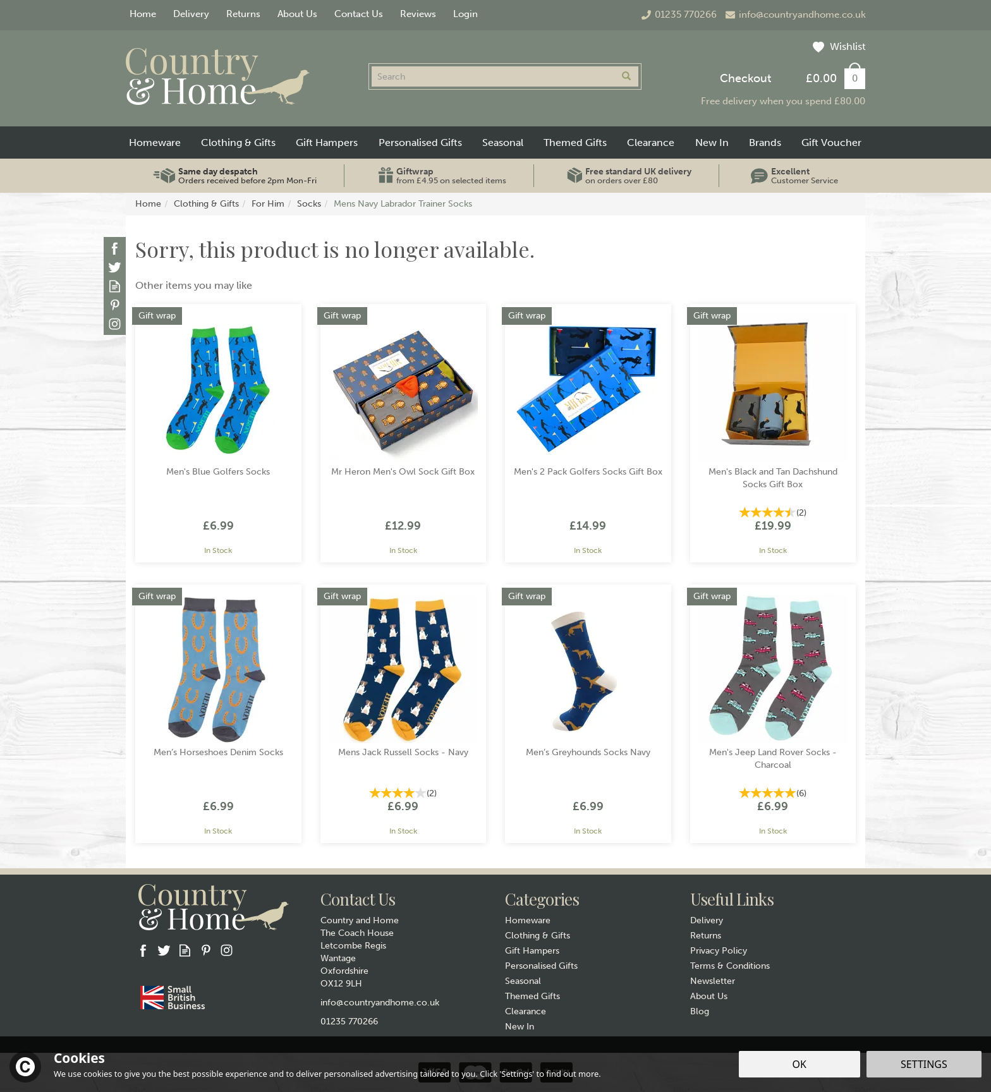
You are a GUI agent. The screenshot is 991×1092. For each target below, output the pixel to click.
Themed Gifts (532, 996)
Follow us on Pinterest (115, 305)
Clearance (525, 1011)
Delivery (706, 920)
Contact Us (358, 14)
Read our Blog (115, 286)
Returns (705, 935)
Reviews (418, 14)
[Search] (493, 76)
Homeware (527, 920)
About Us (708, 996)
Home (143, 14)
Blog (699, 1011)
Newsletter (712, 981)
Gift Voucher (831, 142)
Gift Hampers (532, 950)
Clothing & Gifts (537, 935)
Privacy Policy (718, 950)
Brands (765, 142)
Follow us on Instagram (115, 324)
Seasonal (523, 981)
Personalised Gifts (541, 966)
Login (465, 14)
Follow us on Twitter (115, 267)
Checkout (745, 78)
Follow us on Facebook (115, 248)
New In (519, 1026)
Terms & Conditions (730, 966)
